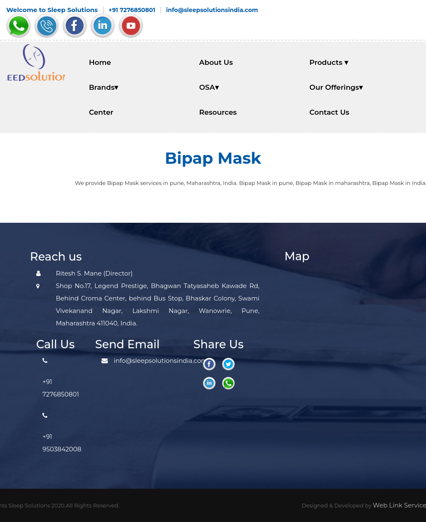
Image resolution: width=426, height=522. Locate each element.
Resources (218, 112)
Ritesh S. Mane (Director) (94, 273)
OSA (209, 87)
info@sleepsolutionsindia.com (212, 10)
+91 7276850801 (132, 10)
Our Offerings (336, 87)
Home (100, 62)
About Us (216, 62)
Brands (104, 87)
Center (101, 112)
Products (329, 62)
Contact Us (329, 112)
